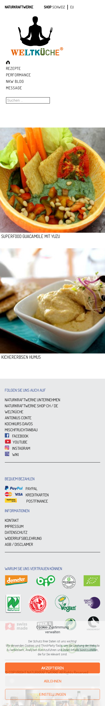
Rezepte (13, 68)
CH (48, 405)
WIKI (12, 454)
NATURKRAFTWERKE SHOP (25, 405)
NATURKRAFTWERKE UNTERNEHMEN (32, 399)
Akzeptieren (52, 668)
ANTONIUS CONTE (18, 417)
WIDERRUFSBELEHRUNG (23, 538)
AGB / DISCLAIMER (19, 544)
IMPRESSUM (14, 526)
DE (56, 405)
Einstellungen (52, 694)
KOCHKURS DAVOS (19, 423)
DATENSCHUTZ (16, 532)
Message (14, 87)
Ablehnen (52, 681)
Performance (18, 75)
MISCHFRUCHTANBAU (21, 429)
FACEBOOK (16, 435)
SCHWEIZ (58, 7)
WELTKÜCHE (14, 411)
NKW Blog (15, 81)
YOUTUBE (16, 441)
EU (72, 7)
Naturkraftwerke (19, 7)
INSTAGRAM (17, 448)
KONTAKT (12, 520)
